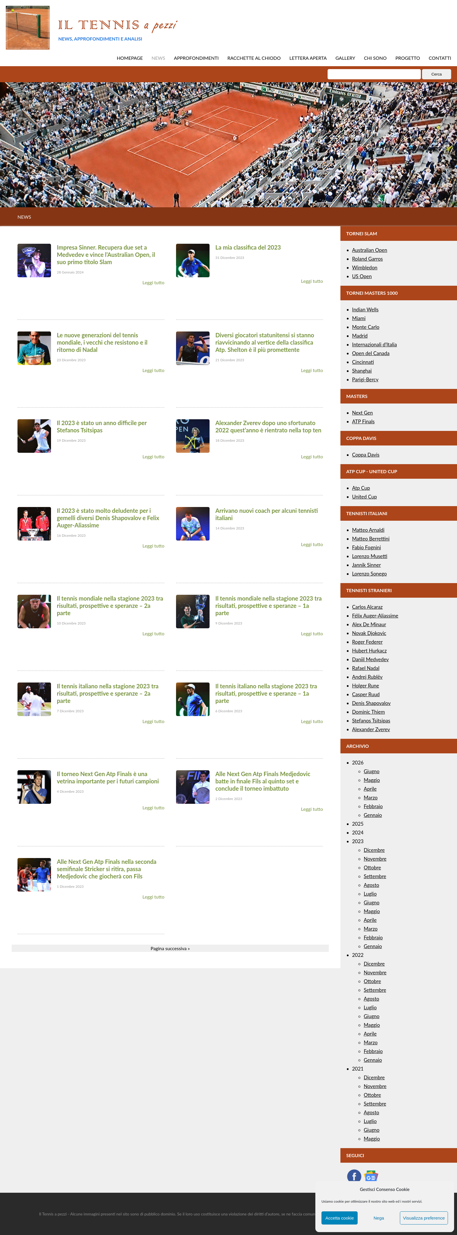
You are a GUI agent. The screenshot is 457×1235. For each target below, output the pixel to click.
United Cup (364, 497)
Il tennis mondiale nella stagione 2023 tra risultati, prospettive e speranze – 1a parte (268, 605)
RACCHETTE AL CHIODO (254, 58)
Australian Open (369, 250)
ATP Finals (363, 421)
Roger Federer (367, 642)
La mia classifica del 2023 (248, 247)
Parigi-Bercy (365, 379)
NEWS (158, 58)
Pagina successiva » (170, 948)
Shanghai (362, 371)
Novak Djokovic (369, 633)
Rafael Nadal (365, 668)
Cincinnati (363, 362)
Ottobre (372, 867)
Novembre (375, 859)
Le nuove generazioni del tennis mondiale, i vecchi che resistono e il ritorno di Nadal (102, 342)
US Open (362, 276)
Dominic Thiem (368, 712)
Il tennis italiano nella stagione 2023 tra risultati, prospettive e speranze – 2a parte (108, 693)
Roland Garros (367, 259)
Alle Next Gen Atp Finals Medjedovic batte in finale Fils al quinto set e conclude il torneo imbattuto (262, 781)
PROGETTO (408, 58)
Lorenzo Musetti (369, 556)
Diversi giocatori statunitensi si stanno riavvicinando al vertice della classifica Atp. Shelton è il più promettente (264, 342)
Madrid (360, 336)
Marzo (370, 797)
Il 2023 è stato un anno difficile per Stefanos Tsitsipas (102, 426)
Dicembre (374, 850)
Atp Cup (361, 488)
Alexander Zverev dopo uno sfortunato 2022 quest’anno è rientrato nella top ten (268, 426)
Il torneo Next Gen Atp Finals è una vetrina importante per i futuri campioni (108, 777)
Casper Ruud (366, 694)
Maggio (372, 780)
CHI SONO (375, 58)
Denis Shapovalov (371, 703)
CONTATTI (440, 58)
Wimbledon (364, 267)
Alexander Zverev (371, 729)
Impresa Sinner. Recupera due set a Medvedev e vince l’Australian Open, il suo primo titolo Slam (106, 254)
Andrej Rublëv (367, 677)
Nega (379, 1217)
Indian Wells (365, 309)
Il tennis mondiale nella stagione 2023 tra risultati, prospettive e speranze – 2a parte (110, 605)
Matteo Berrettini (371, 539)
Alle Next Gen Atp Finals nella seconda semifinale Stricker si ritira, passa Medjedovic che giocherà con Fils (107, 869)
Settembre (375, 876)
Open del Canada (370, 353)
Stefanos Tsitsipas (371, 721)
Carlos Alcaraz (367, 607)
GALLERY (345, 58)
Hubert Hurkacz (369, 651)
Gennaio (373, 815)
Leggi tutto (153, 282)
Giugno (371, 771)
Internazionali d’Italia (374, 344)
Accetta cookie (339, 1217)
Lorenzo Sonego (369, 574)
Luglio (370, 894)
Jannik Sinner (366, 565)
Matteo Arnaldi (368, 530)
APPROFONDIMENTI (196, 58)
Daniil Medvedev (370, 659)
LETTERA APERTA (308, 58)
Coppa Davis (365, 455)
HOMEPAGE (130, 58)
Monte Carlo (365, 327)
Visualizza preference (424, 1217)
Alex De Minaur (369, 624)
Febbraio (373, 806)
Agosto (371, 885)
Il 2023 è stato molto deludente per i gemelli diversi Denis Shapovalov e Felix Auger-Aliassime (108, 518)
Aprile (370, 789)
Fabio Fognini (366, 547)
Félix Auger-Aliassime (375, 616)
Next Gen (362, 413)
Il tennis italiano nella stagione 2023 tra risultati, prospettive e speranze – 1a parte (266, 693)
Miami (358, 318)
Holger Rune (365, 686)
